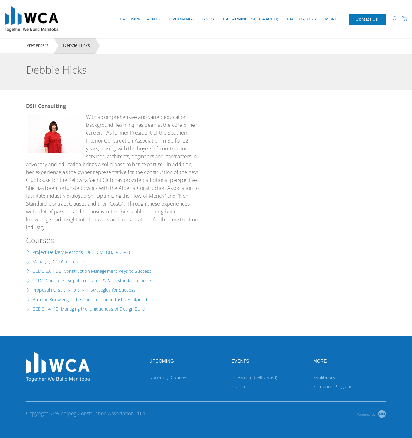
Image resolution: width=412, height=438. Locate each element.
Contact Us (367, 18)
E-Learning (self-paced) (250, 19)
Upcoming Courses (191, 19)
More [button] (331, 19)
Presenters (37, 45)
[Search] (394, 18)
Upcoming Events (140, 19)
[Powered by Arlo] (371, 413)
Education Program (332, 386)
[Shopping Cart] (404, 19)
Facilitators (301, 19)
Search (238, 386)
